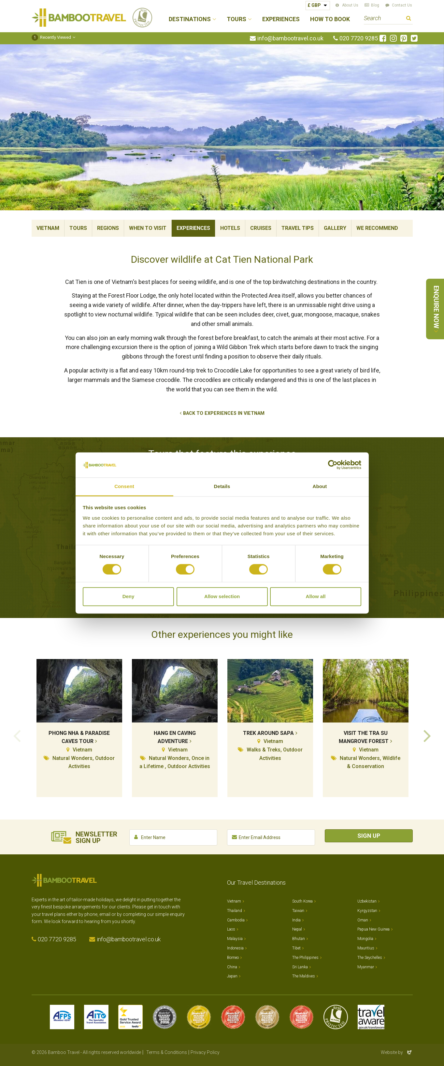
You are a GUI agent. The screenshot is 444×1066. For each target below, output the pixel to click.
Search (409, 19)
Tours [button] (236, 19)
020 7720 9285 (358, 38)
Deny (128, 596)
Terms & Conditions (166, 1052)
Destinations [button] (190, 19)
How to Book (330, 19)
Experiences (281, 19)
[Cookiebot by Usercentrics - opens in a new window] (332, 465)
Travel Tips (297, 228)
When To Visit (147, 228)
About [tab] (320, 486)
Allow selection (222, 596)
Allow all (316, 596)
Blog (375, 5)
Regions (108, 228)
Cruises (260, 228)
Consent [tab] (124, 486)
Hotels (230, 228)
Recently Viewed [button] (51, 37)
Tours (78, 228)
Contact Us (402, 5)
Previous (17, 735)
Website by (397, 1052)
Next (427, 735)
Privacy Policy (205, 1052)
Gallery (335, 228)
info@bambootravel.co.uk (290, 38)
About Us (350, 5)
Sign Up (368, 835)
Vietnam (47, 228)
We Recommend (377, 228)
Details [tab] (222, 486)
